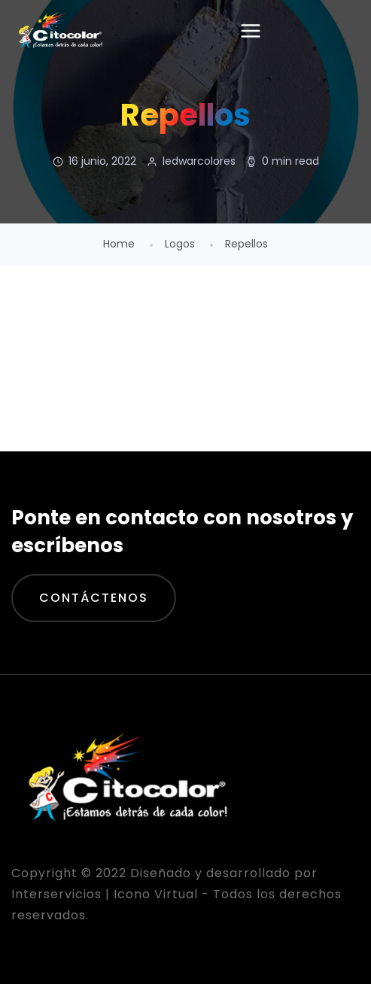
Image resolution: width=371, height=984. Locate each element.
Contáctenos (93, 597)
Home (119, 243)
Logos (180, 243)
